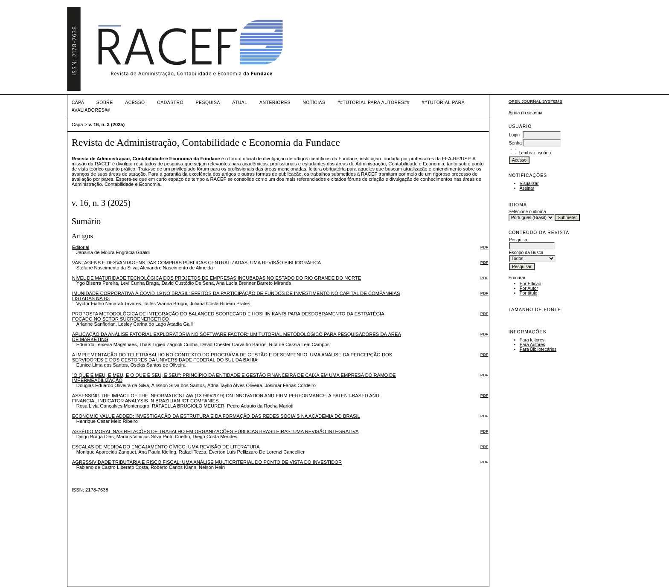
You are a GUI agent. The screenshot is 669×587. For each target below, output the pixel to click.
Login (514, 135)
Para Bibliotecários (538, 349)
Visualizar (529, 183)
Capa (78, 102)
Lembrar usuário (535, 152)
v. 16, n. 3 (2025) (106, 124)
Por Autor (529, 288)
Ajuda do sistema (526, 112)
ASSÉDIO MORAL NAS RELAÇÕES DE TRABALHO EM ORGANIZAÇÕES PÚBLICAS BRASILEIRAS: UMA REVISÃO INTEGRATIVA (215, 431)
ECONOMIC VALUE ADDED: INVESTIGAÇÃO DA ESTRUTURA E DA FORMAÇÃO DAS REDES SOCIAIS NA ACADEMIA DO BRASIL (216, 416)
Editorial (80, 247)
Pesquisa (208, 102)
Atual (239, 102)
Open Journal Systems (535, 101)
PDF (484, 247)
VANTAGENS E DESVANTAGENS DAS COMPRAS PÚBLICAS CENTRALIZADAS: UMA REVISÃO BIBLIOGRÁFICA (196, 262)
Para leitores (532, 340)
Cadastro (170, 102)
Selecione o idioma (527, 211)
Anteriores (275, 102)
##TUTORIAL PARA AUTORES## (373, 102)
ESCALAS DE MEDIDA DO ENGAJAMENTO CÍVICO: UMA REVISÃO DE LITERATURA (166, 446)
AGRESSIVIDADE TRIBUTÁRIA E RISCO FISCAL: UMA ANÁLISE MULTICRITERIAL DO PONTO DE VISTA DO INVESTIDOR (207, 462)
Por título (529, 293)
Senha (515, 143)
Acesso (135, 102)
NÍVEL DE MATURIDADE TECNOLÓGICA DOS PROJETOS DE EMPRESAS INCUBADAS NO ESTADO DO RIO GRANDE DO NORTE (216, 277)
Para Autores (532, 344)
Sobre (104, 102)
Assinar (527, 188)
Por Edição (530, 283)
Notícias (314, 102)
